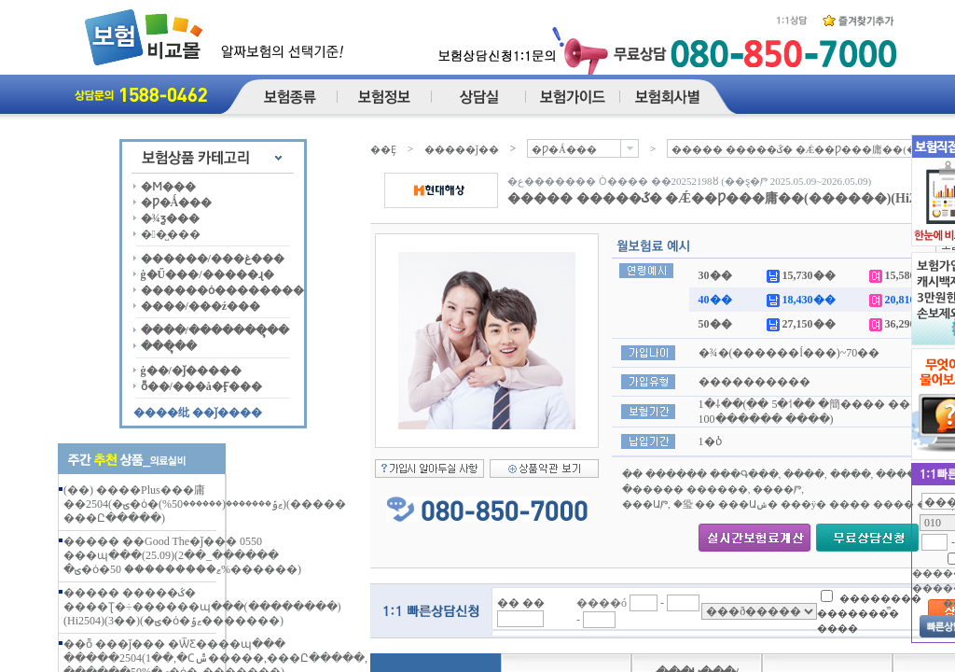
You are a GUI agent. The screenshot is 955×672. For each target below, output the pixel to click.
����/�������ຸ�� (215, 330)
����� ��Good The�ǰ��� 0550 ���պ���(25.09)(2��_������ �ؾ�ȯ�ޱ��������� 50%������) (182, 555)
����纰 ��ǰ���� (197, 412)
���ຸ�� (169, 346)
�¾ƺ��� (170, 218)
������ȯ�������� (222, 290)
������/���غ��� (212, 258)
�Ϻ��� (168, 186)
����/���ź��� (201, 306)
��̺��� (171, 234)
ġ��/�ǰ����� (191, 370)
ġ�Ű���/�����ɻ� (207, 274)
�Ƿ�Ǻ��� (177, 202)
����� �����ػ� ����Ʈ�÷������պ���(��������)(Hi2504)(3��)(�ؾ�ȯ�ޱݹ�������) (202, 606)
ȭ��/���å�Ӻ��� (201, 386)
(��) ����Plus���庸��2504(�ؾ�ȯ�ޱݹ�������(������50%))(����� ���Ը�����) (204, 504)
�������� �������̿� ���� (869, 613)
